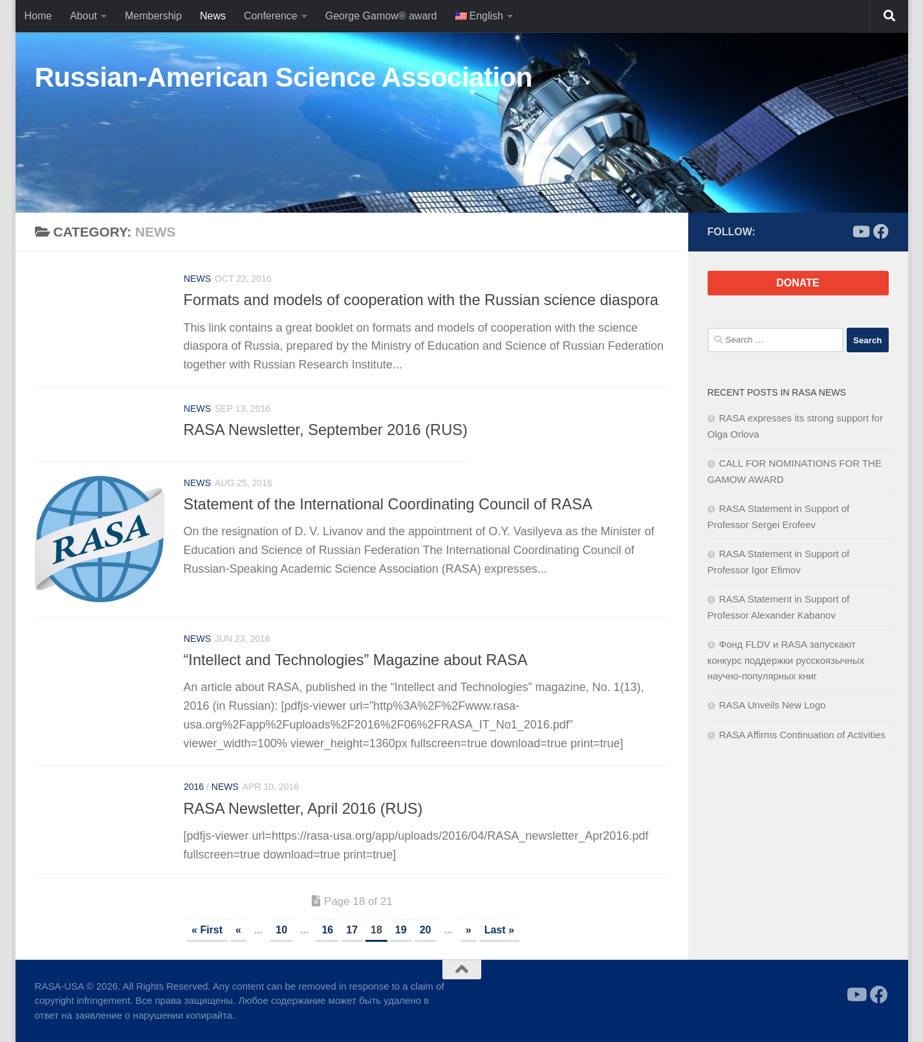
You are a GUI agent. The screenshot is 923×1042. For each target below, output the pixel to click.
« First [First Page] (207, 929)
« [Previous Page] (238, 929)
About (83, 15)
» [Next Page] (469, 929)
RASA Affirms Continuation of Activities (802, 734)
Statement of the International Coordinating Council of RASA (388, 504)
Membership (153, 15)
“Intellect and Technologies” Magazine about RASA (356, 660)
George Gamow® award (381, 15)
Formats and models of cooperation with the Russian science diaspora (421, 300)
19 (401, 929)
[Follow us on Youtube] (860, 231)
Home (38, 15)
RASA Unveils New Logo (772, 704)
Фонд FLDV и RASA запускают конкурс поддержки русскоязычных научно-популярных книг (786, 660)
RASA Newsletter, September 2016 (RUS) (326, 429)
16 (327, 929)
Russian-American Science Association (283, 77)
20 (425, 929)
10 (281, 929)
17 (352, 929)
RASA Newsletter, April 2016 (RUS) (303, 808)
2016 (194, 787)
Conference (271, 15)
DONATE (797, 282)
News (213, 15)
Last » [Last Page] (499, 929)
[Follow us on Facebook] (881, 231)
